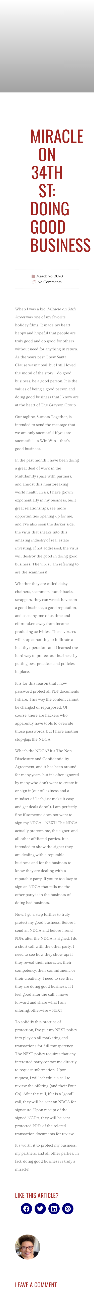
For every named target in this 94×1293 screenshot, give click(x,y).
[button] (26, 1208)
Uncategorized (47, 110)
